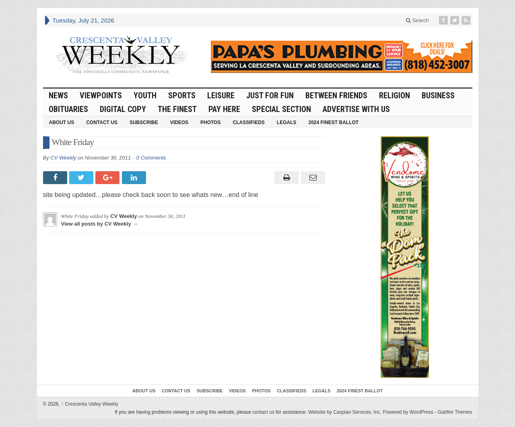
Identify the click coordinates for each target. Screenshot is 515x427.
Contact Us (101, 122)
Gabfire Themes (455, 412)
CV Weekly (63, 158)
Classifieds (248, 122)
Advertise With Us (356, 109)
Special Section (281, 109)
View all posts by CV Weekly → (99, 224)
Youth (145, 95)
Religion (394, 95)
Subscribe (144, 122)
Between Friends (336, 95)
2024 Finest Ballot (333, 122)
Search (417, 20)
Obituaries (68, 109)
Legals (287, 122)
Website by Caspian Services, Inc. (344, 412)
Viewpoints (101, 95)
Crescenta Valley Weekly (89, 404)
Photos (210, 122)
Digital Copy (123, 109)
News (58, 95)
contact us (263, 412)
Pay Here (224, 109)
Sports (182, 95)
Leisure (221, 95)
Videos (179, 122)
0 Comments (151, 158)
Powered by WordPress (408, 412)
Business (438, 95)
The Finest (177, 109)
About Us (61, 122)
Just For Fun (270, 95)
